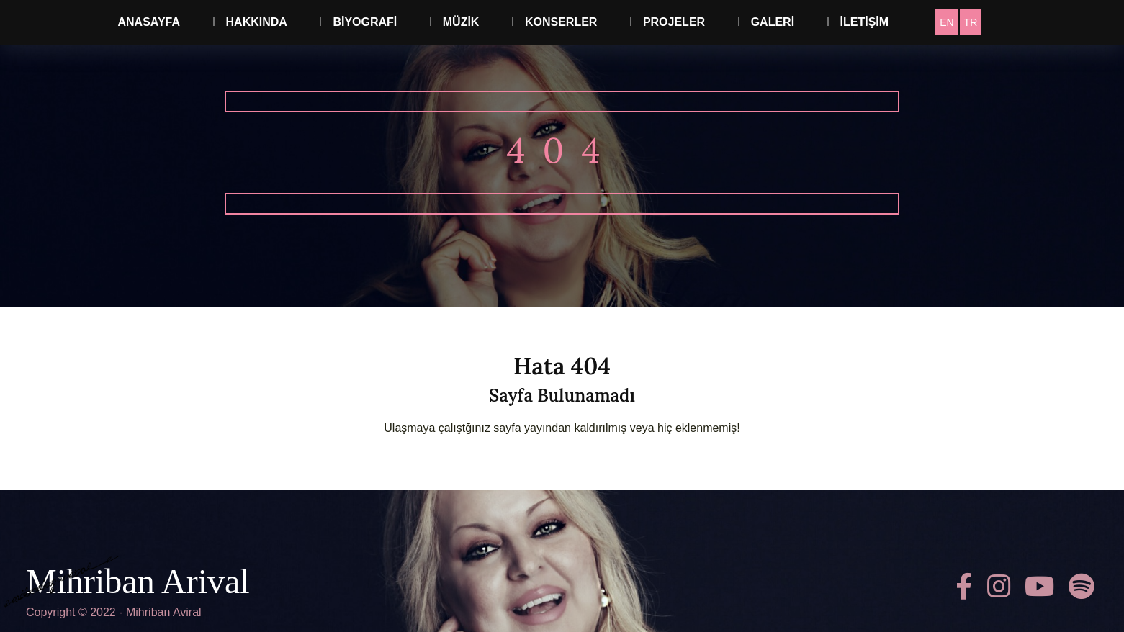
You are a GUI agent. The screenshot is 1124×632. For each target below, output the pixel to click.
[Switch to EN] (946, 22)
